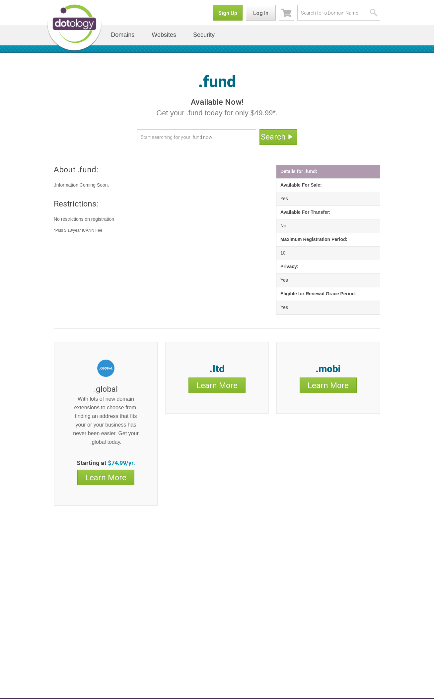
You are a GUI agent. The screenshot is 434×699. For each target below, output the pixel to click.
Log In (260, 13)
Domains (122, 34)
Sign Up (227, 13)
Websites (164, 34)
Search (277, 137)
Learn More (105, 477)
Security (204, 34)
